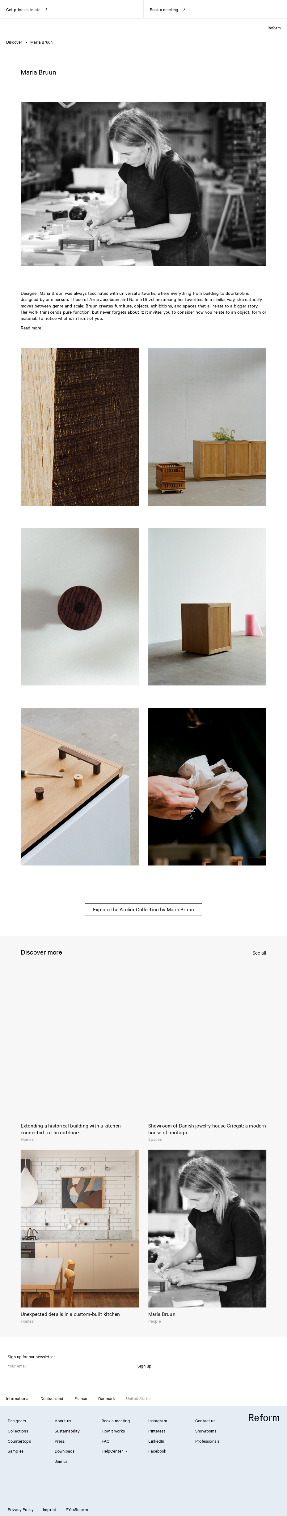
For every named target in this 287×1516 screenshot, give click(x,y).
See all (259, 952)
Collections (18, 1430)
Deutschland (52, 1398)
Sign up (144, 1365)
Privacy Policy (21, 1509)
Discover (14, 42)
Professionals (207, 1441)
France (80, 1398)
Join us (61, 1461)
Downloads (64, 1451)
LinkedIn (156, 1441)
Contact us (205, 1420)
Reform (274, 27)
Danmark (106, 1398)
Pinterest (156, 1430)
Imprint (49, 1509)
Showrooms (205, 1430)
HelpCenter (114, 1451)
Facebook (157, 1451)
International (17, 1398)
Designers (17, 1420)
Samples (15, 1451)
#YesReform (76, 1509)
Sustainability (67, 1430)
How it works (113, 1430)
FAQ (105, 1441)
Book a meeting (116, 1420)
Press (60, 1441)
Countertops (19, 1441)
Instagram (157, 1420)
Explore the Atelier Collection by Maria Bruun (143, 909)
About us (63, 1420)
